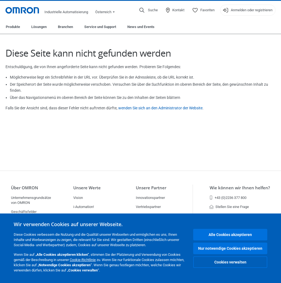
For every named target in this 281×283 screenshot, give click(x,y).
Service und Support (100, 27)
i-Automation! (83, 207)
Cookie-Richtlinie (83, 260)
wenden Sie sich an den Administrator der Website (160, 108)
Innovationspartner (150, 198)
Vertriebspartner (148, 207)
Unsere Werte (87, 188)
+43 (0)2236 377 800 (228, 198)
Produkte (13, 27)
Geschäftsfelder (23, 212)
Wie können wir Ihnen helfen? (240, 188)
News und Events (140, 27)
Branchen (65, 27)
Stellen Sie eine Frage (229, 207)
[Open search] (149, 10)
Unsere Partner (151, 188)
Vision (78, 198)
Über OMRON (24, 188)
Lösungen (39, 27)
